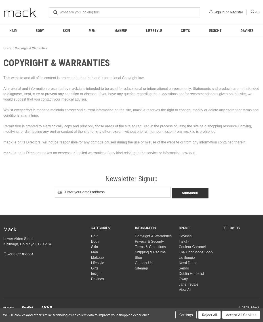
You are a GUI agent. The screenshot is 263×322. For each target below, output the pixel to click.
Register (236, 12)
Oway (183, 278)
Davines (97, 278)
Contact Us (144, 262)
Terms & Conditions (150, 246)
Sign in (219, 12)
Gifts (185, 31)
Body (40, 31)
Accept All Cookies (241, 314)
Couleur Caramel (192, 246)
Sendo (184, 267)
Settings (186, 314)
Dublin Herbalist (191, 273)
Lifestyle (154, 31)
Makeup (120, 31)
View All (185, 289)
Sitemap (141, 267)
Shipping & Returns (150, 251)
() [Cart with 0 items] (255, 12)
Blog (138, 257)
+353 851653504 (20, 253)
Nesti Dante (188, 262)
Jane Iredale (188, 283)
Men (92, 31)
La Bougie (187, 257)
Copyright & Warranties (153, 235)
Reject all (209, 314)
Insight (215, 31)
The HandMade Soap (196, 251)
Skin (66, 31)
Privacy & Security (149, 240)
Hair (13, 31)
